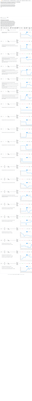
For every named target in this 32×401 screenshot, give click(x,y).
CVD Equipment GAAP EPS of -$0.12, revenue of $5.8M (17, 203)
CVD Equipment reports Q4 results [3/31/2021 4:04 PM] (6, 266)
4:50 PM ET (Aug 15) (4, 204)
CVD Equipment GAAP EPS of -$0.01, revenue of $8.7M (17, 166)
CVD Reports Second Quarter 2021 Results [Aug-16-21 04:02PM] (7, 244)
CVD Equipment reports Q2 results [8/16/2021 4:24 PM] (6, 243)
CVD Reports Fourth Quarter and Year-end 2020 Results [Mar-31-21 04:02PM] (8, 268)
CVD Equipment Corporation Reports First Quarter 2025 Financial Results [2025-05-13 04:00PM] (10, 72)
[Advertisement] (16, 11)
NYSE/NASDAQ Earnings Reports (13, 0)
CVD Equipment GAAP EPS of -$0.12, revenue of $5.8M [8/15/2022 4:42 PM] (8, 207)
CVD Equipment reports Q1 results (17, 251)
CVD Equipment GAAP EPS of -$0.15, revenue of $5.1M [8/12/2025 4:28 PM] (8, 57)
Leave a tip (29, 0)
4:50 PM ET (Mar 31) (4, 263)
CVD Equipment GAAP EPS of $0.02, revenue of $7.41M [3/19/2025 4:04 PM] (8, 82)
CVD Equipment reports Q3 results (17, 228)
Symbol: (1, 17)
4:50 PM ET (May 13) (4, 252)
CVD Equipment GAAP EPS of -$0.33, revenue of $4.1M (17, 128)
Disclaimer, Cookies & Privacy (15, 274)
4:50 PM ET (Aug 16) (4, 240)
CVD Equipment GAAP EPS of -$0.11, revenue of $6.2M (17, 141)
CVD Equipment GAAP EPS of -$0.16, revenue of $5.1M (17, 153)
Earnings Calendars (23, 0)
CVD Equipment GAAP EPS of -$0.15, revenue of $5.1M (17, 53)
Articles (20, 0)
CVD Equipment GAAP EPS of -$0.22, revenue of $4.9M (17, 116)
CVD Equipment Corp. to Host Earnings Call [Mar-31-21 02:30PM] (7, 267)
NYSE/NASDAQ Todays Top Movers (6, 0)
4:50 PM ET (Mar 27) (4, 179)
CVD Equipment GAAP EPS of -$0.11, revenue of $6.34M (17, 103)
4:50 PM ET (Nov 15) (4, 229)
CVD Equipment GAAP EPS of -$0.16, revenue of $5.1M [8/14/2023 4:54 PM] (8, 157)
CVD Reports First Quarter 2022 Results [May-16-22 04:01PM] (7, 221)
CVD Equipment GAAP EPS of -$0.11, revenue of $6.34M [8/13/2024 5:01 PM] (8, 107)
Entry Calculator (18, 0)
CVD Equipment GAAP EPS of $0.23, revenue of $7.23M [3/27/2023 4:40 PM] (8, 182)
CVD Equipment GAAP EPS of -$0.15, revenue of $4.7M (17, 216)
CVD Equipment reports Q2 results (17, 240)
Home (2, 0)
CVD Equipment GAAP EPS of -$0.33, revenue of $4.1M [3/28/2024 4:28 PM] (8, 132)
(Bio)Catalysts (26, 0)
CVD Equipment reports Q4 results (17, 263)
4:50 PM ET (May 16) (4, 217)
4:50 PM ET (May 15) (4, 166)
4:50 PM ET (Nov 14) (4, 191)
